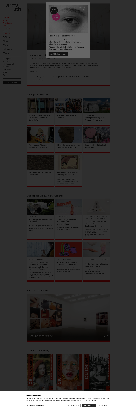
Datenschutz (30, 406)
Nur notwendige (73, 405)
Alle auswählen (89, 405)
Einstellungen (103, 405)
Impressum (40, 406)
